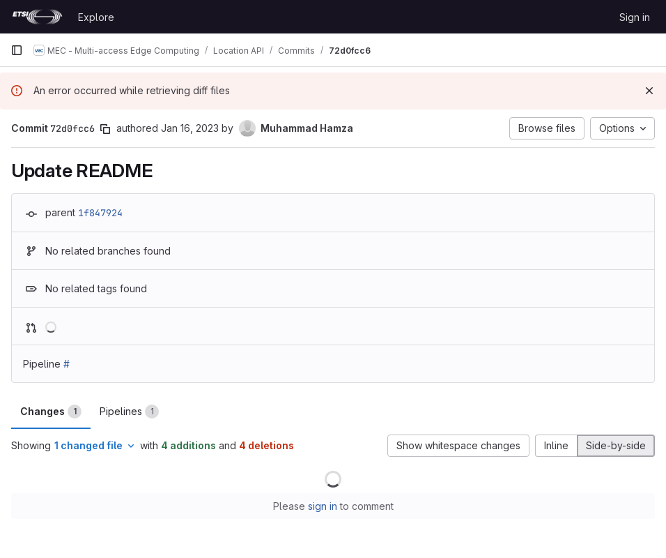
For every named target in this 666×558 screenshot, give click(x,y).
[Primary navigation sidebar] (17, 50)
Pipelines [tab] (129, 411)
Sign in (634, 17)
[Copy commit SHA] (105, 129)
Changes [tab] (51, 411)
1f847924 (100, 212)
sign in (322, 506)
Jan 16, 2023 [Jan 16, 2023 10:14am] (190, 128)
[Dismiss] (649, 90)
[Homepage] (37, 17)
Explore (96, 17)
